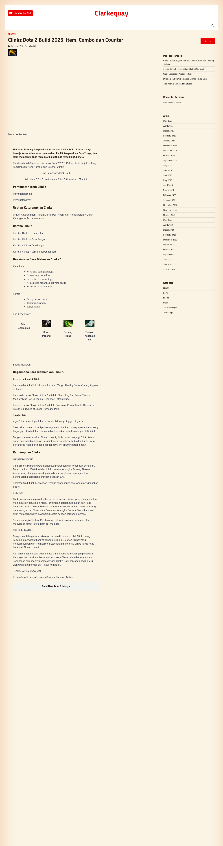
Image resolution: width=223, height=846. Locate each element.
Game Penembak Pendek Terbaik (177, 74)
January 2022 (169, 269)
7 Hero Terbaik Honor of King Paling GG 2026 (183, 69)
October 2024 (169, 215)
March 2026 (168, 131)
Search (208, 41)
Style (165, 303)
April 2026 (168, 126)
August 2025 (168, 165)
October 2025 (169, 155)
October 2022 (169, 250)
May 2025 (167, 180)
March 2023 (168, 230)
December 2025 (170, 146)
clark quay (13, 46)
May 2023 (167, 220)
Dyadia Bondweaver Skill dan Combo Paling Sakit (185, 79)
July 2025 (167, 170)
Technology (168, 313)
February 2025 (169, 195)
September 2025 (170, 160)
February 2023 (169, 235)
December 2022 (170, 240)
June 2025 (167, 175)
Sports (12, 34)
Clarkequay (111, 13)
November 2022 (170, 245)
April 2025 (168, 185)
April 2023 (168, 225)
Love (165, 293)
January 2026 (169, 141)
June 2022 (167, 264)
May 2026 (167, 121)
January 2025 (169, 200)
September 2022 (170, 254)
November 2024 (170, 210)
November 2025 (170, 150)
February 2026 (169, 136)
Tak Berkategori (170, 308)
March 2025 (168, 190)
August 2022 (168, 259)
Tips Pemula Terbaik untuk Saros (177, 84)
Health (166, 288)
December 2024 (170, 205)
